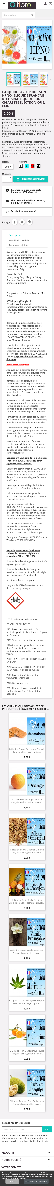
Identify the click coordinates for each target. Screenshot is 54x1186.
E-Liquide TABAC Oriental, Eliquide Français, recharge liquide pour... (27, 851)
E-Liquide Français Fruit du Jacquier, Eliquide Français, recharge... (27, 1102)
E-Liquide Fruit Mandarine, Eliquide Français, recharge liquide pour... (27, 1052)
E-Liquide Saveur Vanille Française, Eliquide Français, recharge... (27, 951)
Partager (14, 222)
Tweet (22, 222)
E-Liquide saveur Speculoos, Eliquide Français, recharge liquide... (27, 750)
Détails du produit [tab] (19, 240)
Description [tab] (15, 235)
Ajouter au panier (30, 179)
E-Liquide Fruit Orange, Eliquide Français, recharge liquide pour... (27, 800)
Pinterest (29, 222)
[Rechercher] (18, 15)
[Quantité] (5, 179)
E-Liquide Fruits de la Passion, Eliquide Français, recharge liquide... (27, 901)
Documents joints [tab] (18, 245)
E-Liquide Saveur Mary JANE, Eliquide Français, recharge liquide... (27, 1002)
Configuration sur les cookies (36, 1181)
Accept (12, 1181)
